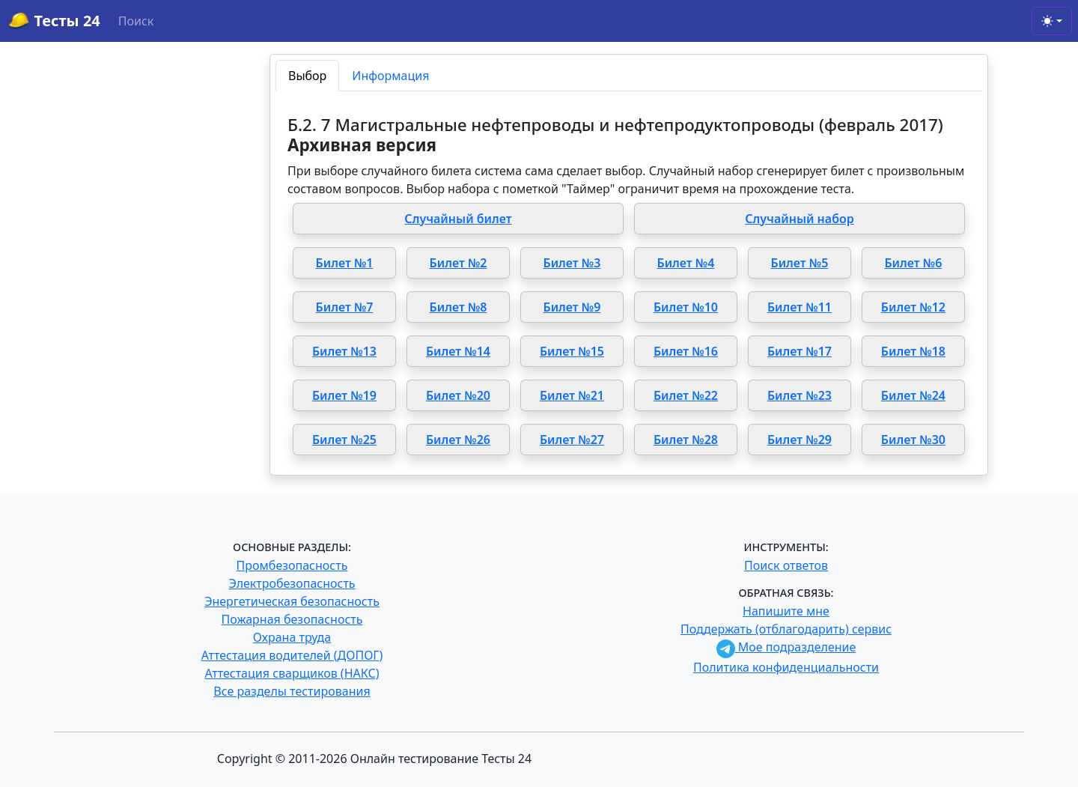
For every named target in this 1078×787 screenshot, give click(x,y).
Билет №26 (458, 439)
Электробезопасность (291, 583)
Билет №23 (799, 395)
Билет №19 (344, 395)
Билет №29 (799, 439)
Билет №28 (686, 439)
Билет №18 (913, 351)
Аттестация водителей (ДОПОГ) (292, 655)
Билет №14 (458, 351)
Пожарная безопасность (291, 619)
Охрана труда (292, 637)
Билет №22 (686, 395)
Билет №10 (686, 307)
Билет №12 (913, 307)
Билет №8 (458, 307)
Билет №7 (345, 307)
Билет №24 (913, 395)
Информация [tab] (390, 75)
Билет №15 (572, 351)
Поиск (136, 21)
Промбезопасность (292, 565)
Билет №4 (685, 263)
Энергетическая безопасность (292, 601)
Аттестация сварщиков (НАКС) (292, 673)
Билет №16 (686, 351)
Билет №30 (913, 439)
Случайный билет (457, 218)
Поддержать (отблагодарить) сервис (786, 629)
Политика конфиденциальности (786, 667)
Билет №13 (344, 351)
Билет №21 (572, 395)
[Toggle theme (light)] (1052, 21)
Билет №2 (458, 263)
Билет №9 (571, 307)
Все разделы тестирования (291, 691)
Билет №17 (799, 351)
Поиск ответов (786, 565)
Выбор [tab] (307, 75)
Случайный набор (799, 218)
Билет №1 (345, 263)
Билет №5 (799, 263)
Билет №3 (571, 263)
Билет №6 (913, 263)
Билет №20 (458, 395)
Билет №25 (344, 439)
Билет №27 (572, 439)
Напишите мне (786, 611)
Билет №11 (799, 307)
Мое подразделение (786, 647)
